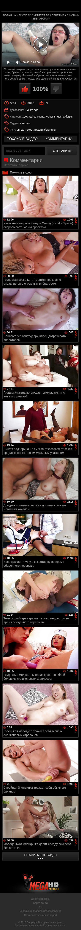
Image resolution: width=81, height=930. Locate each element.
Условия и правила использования (40, 911)
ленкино (25, 123)
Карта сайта (40, 902)
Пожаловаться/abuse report (40, 915)
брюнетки (50, 129)
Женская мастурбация (59, 116)
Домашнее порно (34, 116)
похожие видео (22, 139)
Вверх (74, 922)
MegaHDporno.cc (52, 7)
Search (74, 6)
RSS (40, 907)
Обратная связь (40, 898)
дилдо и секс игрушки (30, 129)
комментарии (59, 139)
